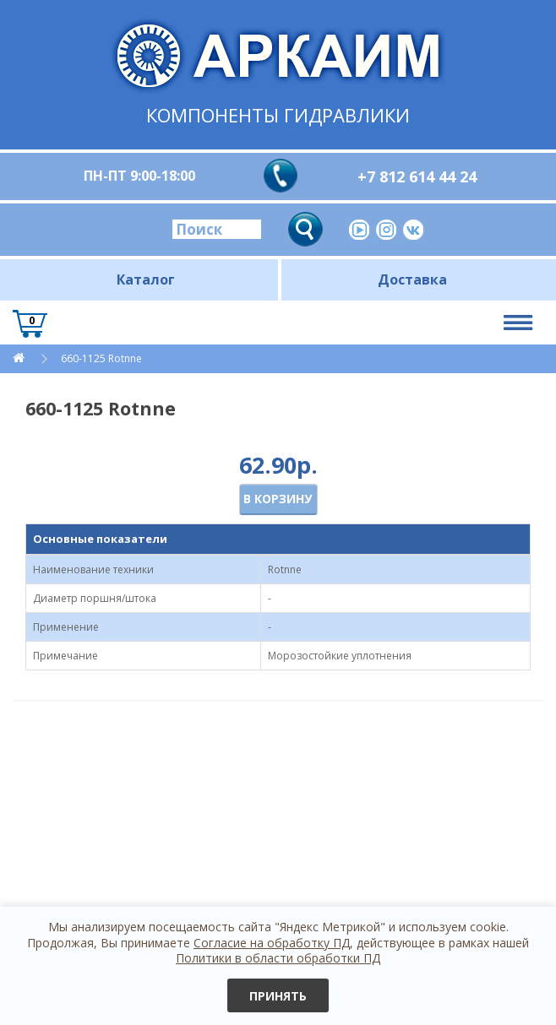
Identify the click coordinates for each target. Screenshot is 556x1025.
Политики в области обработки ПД (278, 958)
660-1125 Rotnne (101, 358)
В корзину (277, 499)
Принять (278, 996)
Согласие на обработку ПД (272, 943)
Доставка (412, 279)
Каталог (146, 279)
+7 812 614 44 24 (417, 176)
